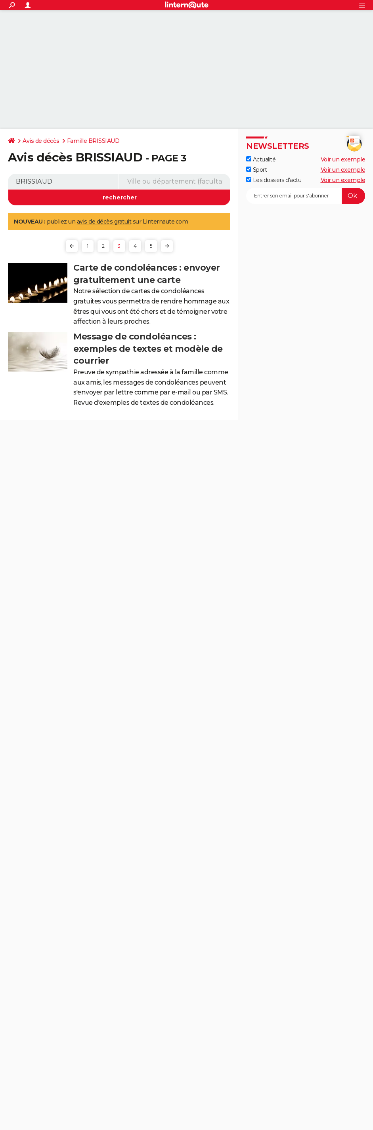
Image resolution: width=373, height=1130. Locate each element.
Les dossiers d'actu (273, 180)
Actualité (260, 159)
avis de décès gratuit (104, 221)
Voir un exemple (343, 159)
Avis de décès (41, 140)
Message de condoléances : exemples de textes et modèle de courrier (148, 348)
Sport (256, 169)
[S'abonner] (305, 196)
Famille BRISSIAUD (93, 140)
